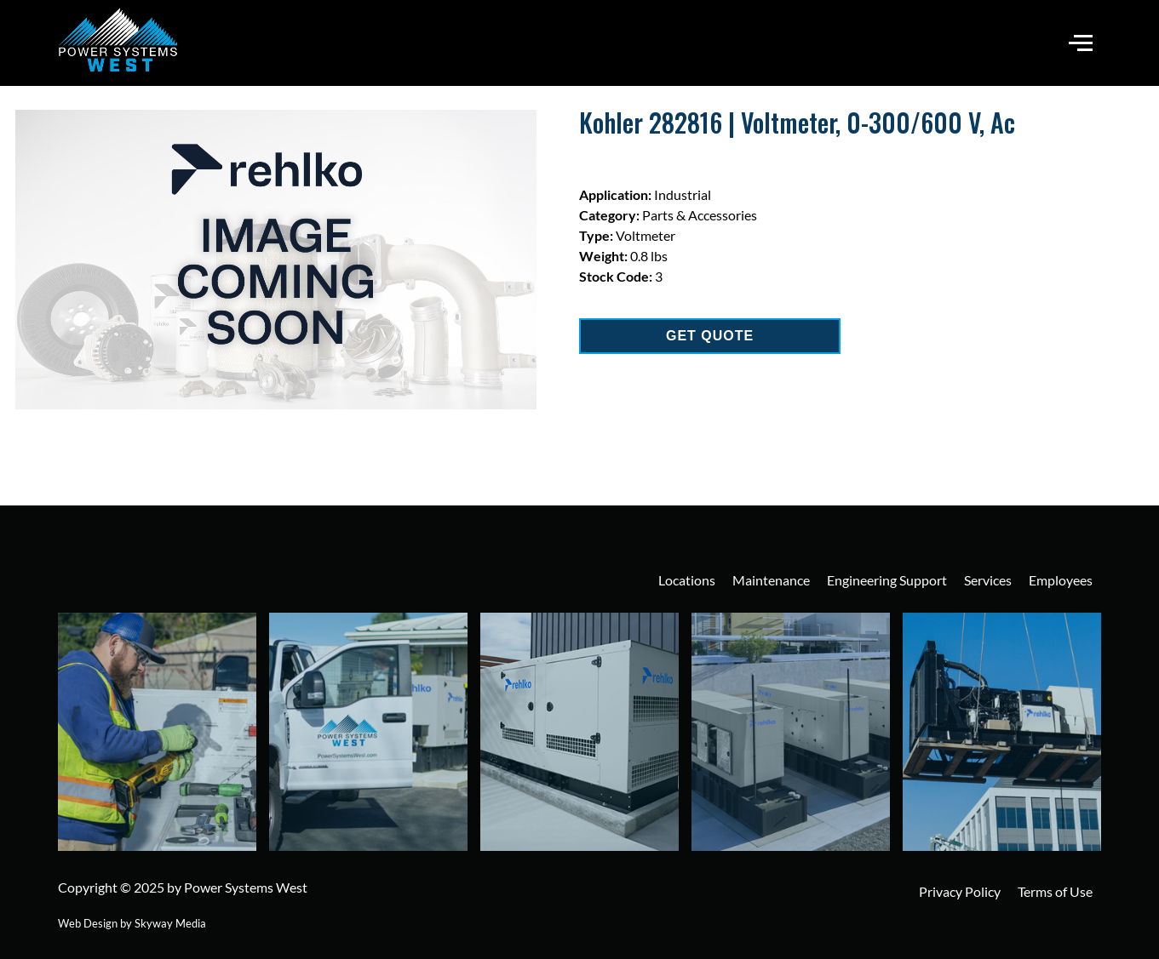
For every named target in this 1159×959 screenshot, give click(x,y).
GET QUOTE (710, 335)
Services (988, 580)
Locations (686, 580)
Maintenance (771, 580)
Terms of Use (1055, 891)
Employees (1061, 580)
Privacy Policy (960, 891)
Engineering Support (887, 580)
